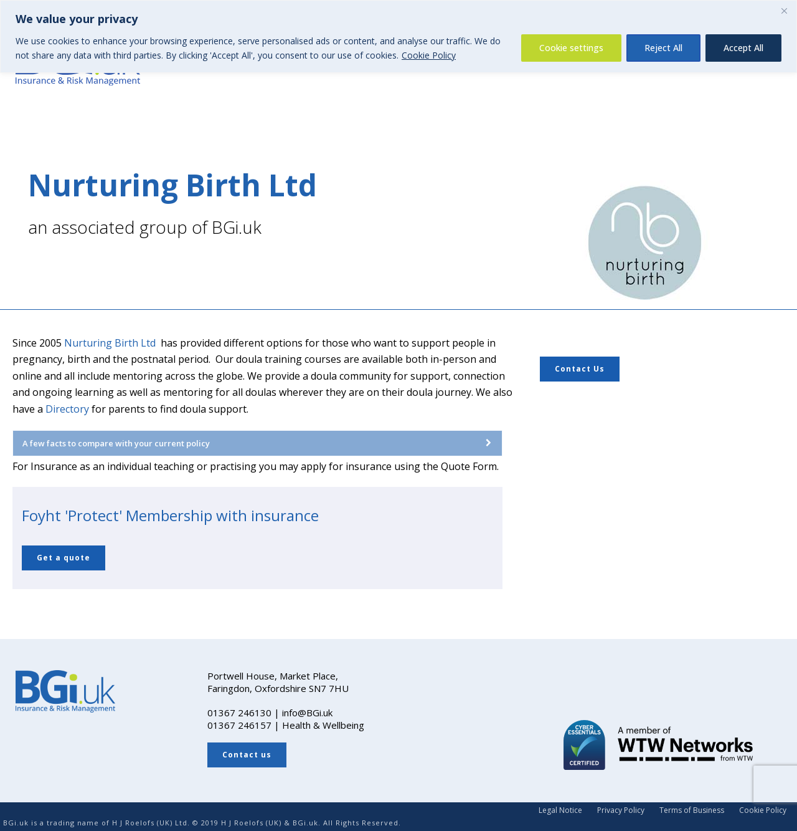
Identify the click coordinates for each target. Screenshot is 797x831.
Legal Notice (560, 810)
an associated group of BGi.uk (145, 227)
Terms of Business (691, 810)
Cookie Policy (429, 55)
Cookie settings (571, 48)
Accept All (743, 48)
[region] (398, 36)
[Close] (783, 10)
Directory (67, 409)
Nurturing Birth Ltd (110, 343)
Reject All (663, 48)
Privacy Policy (620, 810)
